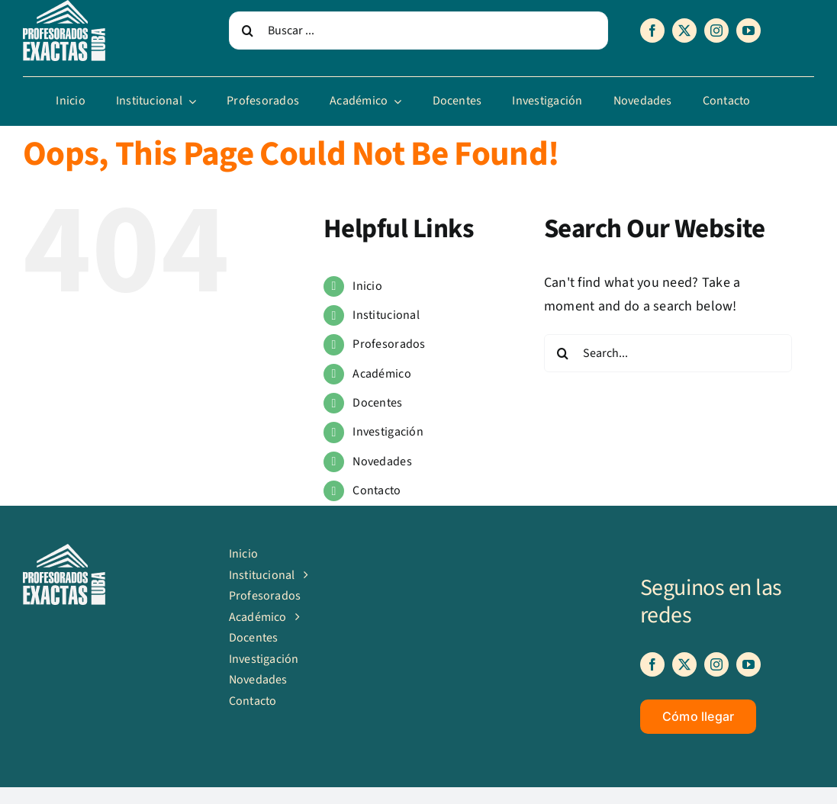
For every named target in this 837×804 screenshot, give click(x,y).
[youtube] (748, 30)
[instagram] (716, 30)
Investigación (388, 431)
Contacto (377, 490)
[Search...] (668, 353)
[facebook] (652, 30)
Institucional (386, 315)
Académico (381, 373)
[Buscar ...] (419, 30)
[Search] (248, 30)
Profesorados (389, 344)
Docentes (377, 402)
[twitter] (684, 30)
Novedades (382, 461)
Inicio (367, 286)
